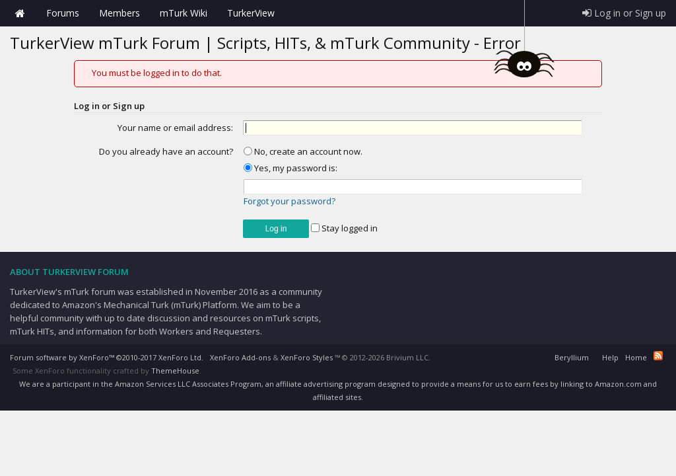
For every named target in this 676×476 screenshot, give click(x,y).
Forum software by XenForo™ (106, 357)
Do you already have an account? (166, 151)
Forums (62, 13)
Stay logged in (344, 228)
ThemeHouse (175, 371)
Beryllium (572, 357)
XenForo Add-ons (240, 357)
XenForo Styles (307, 357)
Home (19, 13)
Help (610, 357)
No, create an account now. (303, 151)
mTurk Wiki (183, 13)
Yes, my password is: (290, 168)
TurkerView (251, 13)
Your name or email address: (175, 128)
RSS (658, 355)
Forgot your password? (289, 201)
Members (119, 13)
